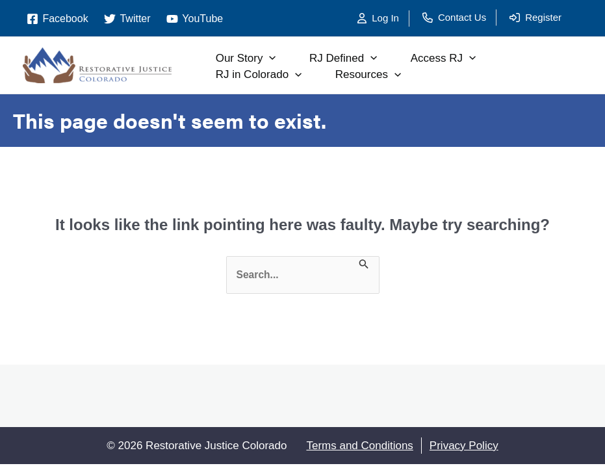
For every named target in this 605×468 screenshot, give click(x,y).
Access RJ (475, 58)
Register (543, 17)
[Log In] (383, 18)
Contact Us (462, 17)
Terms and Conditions (359, 445)
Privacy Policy (464, 445)
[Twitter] (127, 19)
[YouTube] (194, 19)
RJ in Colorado (270, 74)
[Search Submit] (365, 266)
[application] (281, 58)
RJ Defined (365, 58)
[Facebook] (57, 19)
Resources (390, 74)
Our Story (257, 58)
